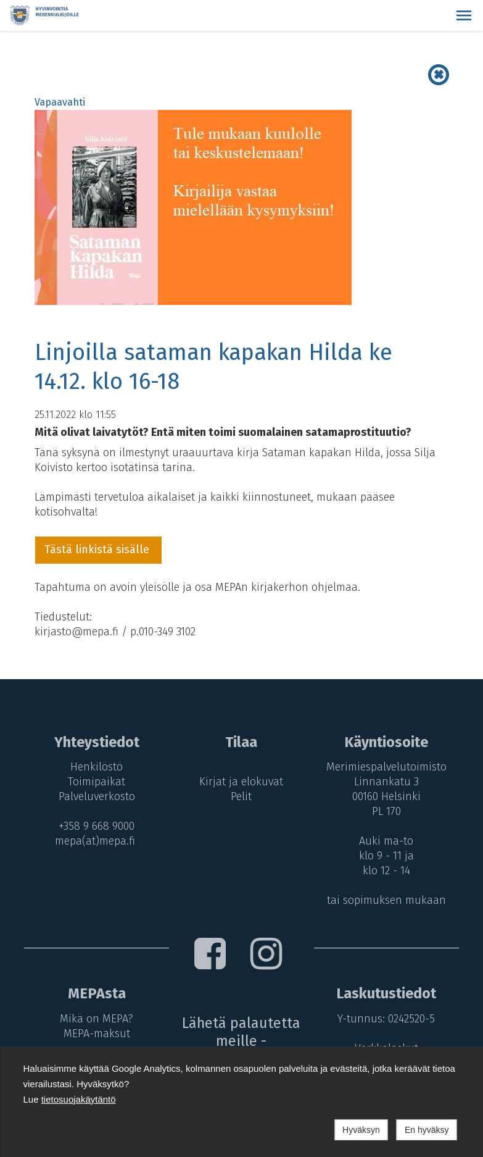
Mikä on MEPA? (94, 1018)
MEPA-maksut (95, 1033)
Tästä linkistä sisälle (98, 549)
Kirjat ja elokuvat (241, 781)
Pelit (241, 796)
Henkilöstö (94, 767)
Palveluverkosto (95, 796)
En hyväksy (427, 1130)
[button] (464, 15)
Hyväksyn (361, 1130)
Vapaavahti (60, 102)
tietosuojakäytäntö (78, 1099)
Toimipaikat (94, 781)
